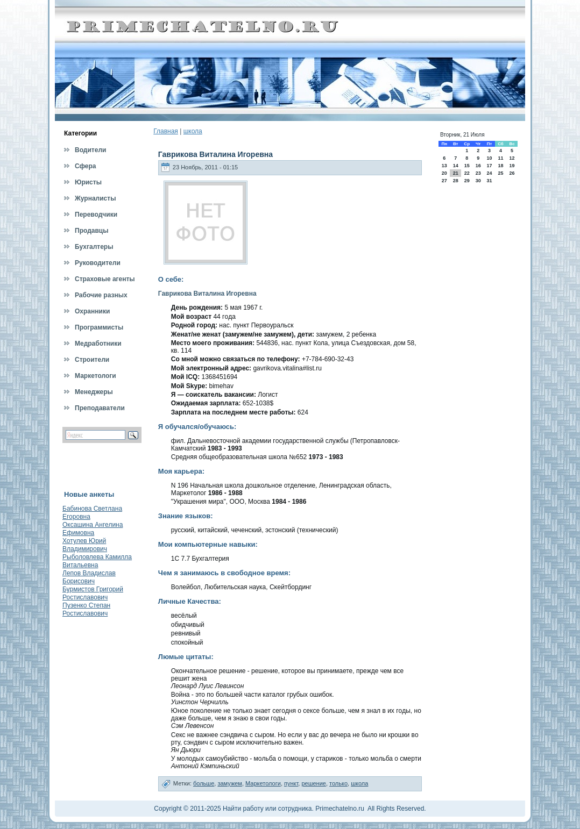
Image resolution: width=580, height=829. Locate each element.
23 (478, 173)
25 (500, 173)
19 (512, 165)
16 (478, 165)
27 (444, 180)
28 (455, 180)
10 (489, 158)
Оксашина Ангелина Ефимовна (92, 529)
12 (512, 158)
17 (489, 165)
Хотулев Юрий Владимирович (84, 545)
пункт (291, 783)
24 (489, 173)
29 (467, 180)
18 (500, 165)
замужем (229, 783)
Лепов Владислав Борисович (89, 577)
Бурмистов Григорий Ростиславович (92, 593)
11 (500, 158)
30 (478, 180)
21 (455, 173)
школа (192, 131)
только (338, 783)
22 (467, 173)
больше (203, 783)
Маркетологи (263, 783)
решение (313, 783)
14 (455, 165)
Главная (165, 131)
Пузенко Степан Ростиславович (86, 609)
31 (489, 180)
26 (512, 173)
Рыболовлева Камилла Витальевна (97, 561)
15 (467, 165)
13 (444, 165)
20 (444, 173)
